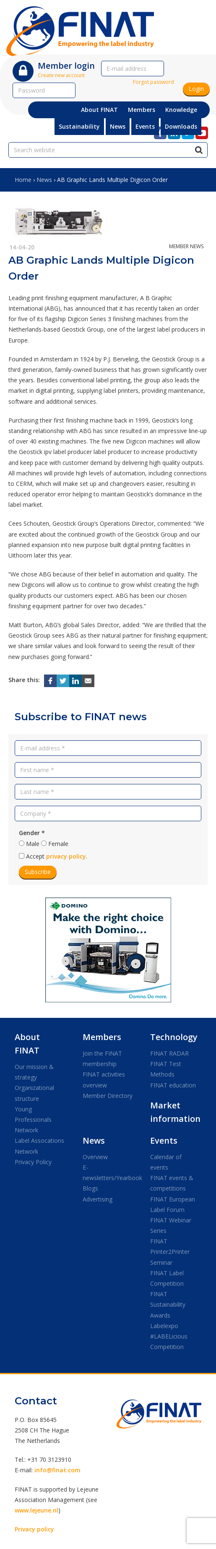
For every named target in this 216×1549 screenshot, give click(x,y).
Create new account (61, 75)
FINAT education (173, 1085)
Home (23, 180)
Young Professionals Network (33, 1119)
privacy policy (66, 856)
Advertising (97, 1199)
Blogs (90, 1188)
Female (58, 844)
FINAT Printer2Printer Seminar (170, 1251)
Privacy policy (34, 1529)
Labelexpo (164, 1326)
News (44, 180)
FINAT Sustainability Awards (167, 1304)
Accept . (56, 856)
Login (196, 89)
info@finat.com (57, 1470)
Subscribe (38, 872)
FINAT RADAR (169, 1053)
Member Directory (108, 1096)
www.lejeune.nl (36, 1510)
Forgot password (153, 82)
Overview (95, 1157)
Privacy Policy (33, 1162)
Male (32, 844)
